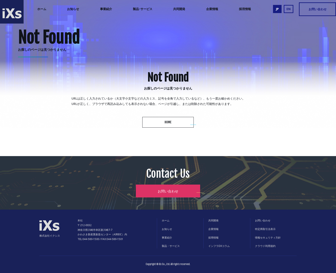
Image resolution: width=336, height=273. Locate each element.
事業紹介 (106, 9)
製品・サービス (171, 246)
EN (288, 9)
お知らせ (73, 9)
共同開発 (179, 9)
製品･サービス (142, 9)
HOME (168, 122)
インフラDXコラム (219, 246)
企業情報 (212, 9)
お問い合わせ (318, 9)
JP (277, 9)
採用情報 (245, 9)
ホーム (41, 9)
